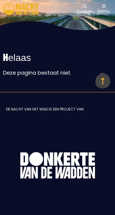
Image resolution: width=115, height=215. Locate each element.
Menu (104, 8)
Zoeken (84, 9)
